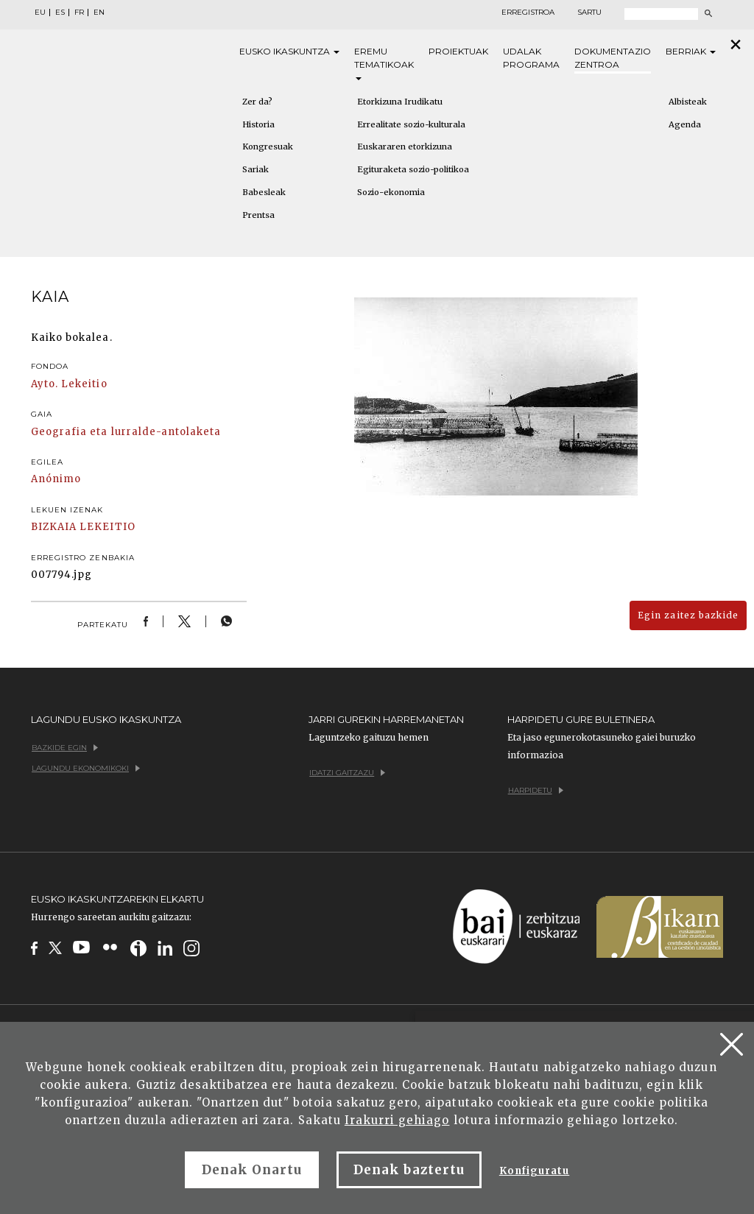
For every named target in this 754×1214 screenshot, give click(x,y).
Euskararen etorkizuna (404, 146)
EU (40, 12)
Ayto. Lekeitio (69, 384)
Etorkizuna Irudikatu (400, 101)
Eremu (384, 63)
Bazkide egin (65, 747)
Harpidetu (535, 790)
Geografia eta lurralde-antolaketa (126, 432)
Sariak (255, 169)
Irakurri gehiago (397, 1120)
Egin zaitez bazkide (688, 615)
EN (99, 12)
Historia (258, 124)
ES (60, 12)
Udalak (531, 58)
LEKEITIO (107, 526)
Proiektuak (458, 51)
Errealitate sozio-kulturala (411, 124)
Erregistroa (527, 12)
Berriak (691, 51)
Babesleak (264, 192)
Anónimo (56, 479)
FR (79, 12)
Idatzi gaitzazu (347, 772)
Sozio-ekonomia (391, 192)
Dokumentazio (612, 58)
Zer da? (257, 101)
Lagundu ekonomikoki (86, 768)
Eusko (289, 51)
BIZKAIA (54, 526)
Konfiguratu (534, 1171)
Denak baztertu (409, 1170)
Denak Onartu (252, 1170)
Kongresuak (267, 146)
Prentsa (258, 215)
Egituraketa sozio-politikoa (413, 169)
